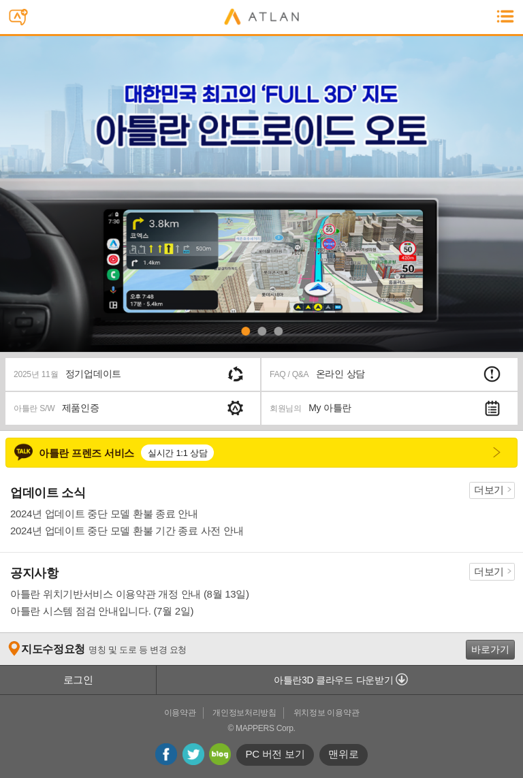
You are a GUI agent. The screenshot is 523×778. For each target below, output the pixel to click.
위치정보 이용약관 (327, 712)
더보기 (489, 490)
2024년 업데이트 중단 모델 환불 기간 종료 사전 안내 (126, 530)
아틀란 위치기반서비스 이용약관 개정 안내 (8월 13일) (129, 594)
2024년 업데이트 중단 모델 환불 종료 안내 (104, 513)
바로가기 (490, 649)
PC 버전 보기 (275, 754)
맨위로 (343, 754)
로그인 (78, 679)
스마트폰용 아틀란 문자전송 (22, 18)
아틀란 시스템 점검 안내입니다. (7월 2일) (101, 611)
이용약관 (180, 712)
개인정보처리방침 (244, 712)
